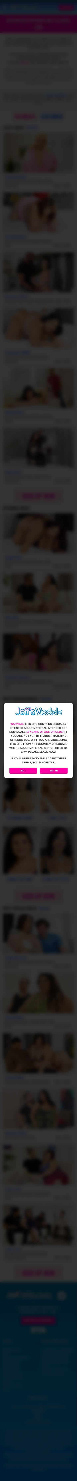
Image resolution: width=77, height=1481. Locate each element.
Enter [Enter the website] (54, 770)
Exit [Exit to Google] (23, 770)
